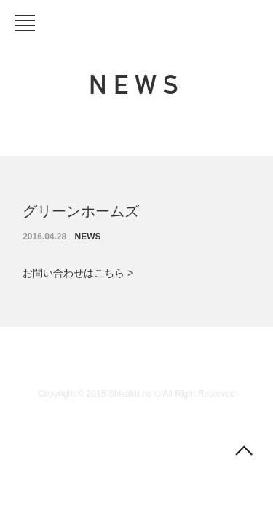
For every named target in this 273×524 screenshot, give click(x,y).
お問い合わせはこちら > (78, 273)
